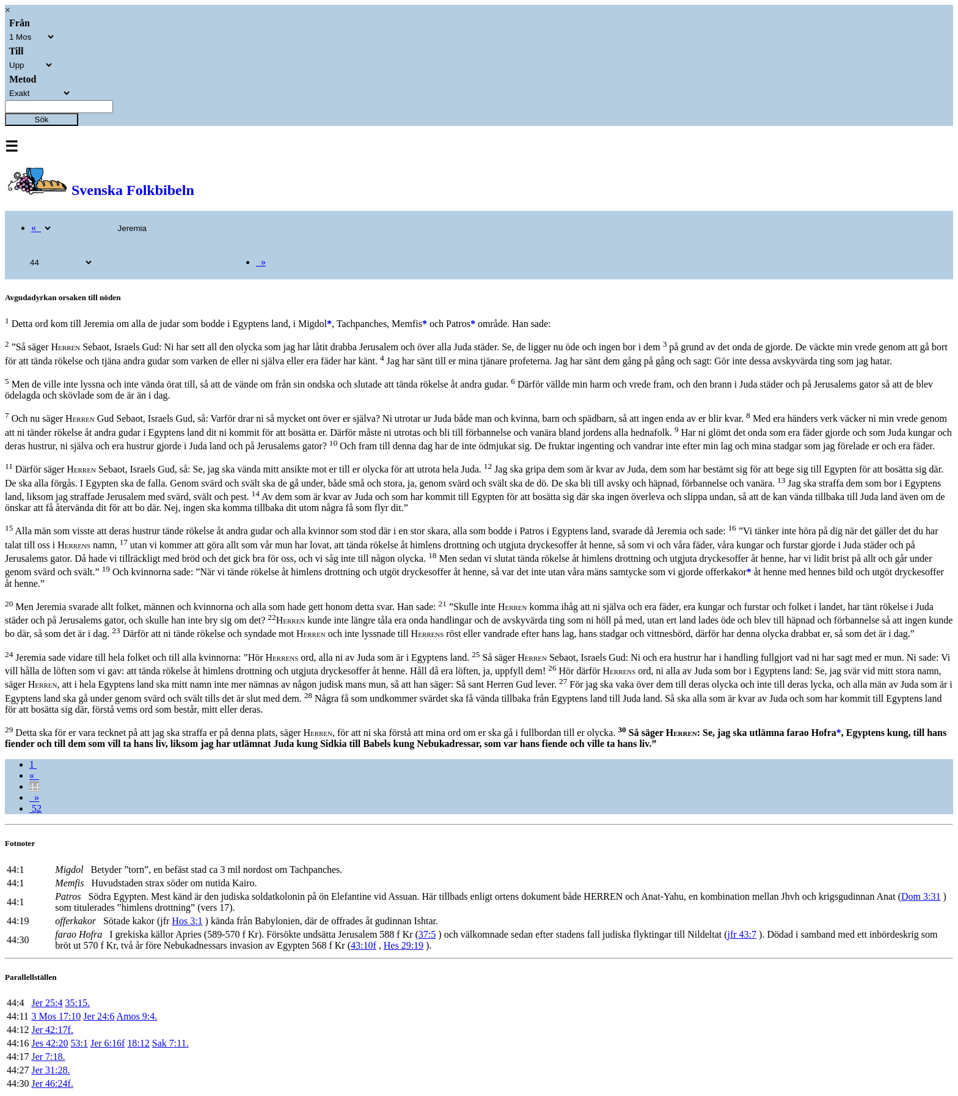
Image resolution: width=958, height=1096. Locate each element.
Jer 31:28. (50, 1070)
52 (35, 808)
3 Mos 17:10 (56, 1016)
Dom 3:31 (920, 896)
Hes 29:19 (403, 945)
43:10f (363, 945)
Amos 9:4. (137, 1016)
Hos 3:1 (187, 921)
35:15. (77, 1003)
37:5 (427, 934)
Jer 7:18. (48, 1056)
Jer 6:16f (107, 1043)
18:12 (138, 1043)
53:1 (78, 1043)
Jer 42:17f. (52, 1029)
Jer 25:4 (46, 1003)
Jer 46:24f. (52, 1083)
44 (34, 786)
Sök (42, 119)
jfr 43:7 (742, 934)
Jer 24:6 (98, 1016)
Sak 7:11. (170, 1043)
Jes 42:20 (49, 1043)
